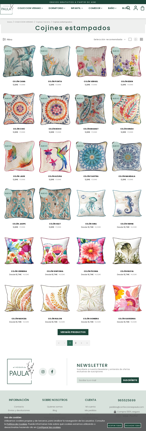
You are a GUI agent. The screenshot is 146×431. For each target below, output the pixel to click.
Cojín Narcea (19, 320)
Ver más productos (73, 334)
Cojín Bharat (91, 129)
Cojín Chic (19, 129)
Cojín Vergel (91, 81)
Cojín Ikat (55, 224)
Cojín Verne (126, 224)
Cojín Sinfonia (55, 272)
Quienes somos (55, 406)
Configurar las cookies (49, 427)
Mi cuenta (91, 406)
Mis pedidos (90, 410)
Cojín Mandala (126, 176)
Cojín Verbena (19, 272)
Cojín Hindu (127, 129)
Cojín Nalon (55, 320)
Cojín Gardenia (127, 320)
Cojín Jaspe (19, 224)
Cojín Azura (55, 176)
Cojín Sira (91, 224)
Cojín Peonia (91, 272)
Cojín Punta (55, 81)
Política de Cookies (17, 423)
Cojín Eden (127, 81)
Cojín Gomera (91, 320)
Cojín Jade (19, 176)
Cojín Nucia (127, 272)
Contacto (19, 406)
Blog (55, 410)
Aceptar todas (114, 425)
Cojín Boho (55, 129)
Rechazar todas (132, 425)
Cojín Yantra (91, 176)
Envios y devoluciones (19, 410)
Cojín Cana (19, 81)
